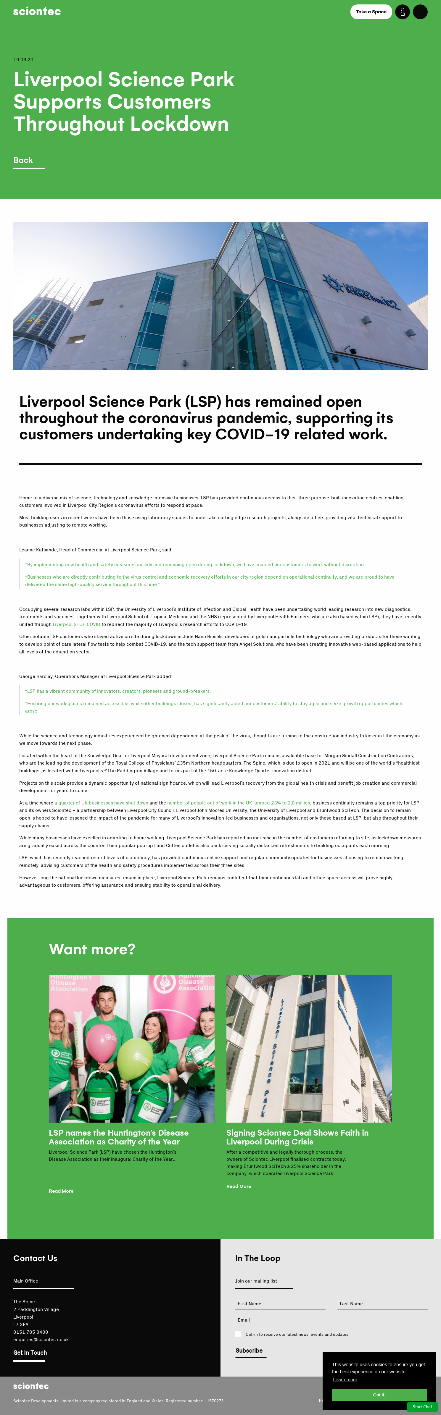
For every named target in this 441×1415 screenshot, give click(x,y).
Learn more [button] (345, 1379)
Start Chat (422, 1407)
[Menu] (420, 11)
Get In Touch (30, 1353)
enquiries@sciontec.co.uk (41, 1339)
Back (23, 160)
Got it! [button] (379, 1395)
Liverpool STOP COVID (76, 624)
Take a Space (371, 11)
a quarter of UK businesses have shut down (101, 803)
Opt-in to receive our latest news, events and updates (297, 1334)
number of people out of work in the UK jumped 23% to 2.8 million (238, 803)
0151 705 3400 (30, 1332)
